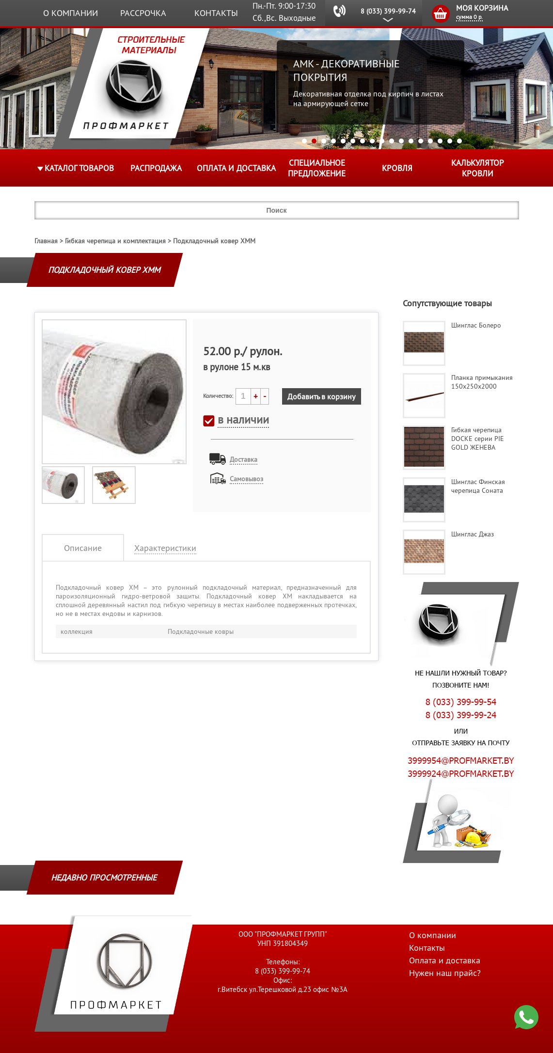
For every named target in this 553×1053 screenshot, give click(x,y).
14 (430, 141)
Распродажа (156, 168)
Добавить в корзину (321, 396)
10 (391, 141)
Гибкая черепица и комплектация (115, 240)
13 (420, 141)
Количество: (218, 395)
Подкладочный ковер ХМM (214, 240)
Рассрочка (143, 12)
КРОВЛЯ (397, 168)
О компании (70, 12)
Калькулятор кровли (477, 168)
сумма (469, 16)
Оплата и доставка (236, 168)
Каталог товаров (79, 168)
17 (459, 141)
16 (449, 141)
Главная (46, 240)
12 (411, 141)
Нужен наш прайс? (445, 972)
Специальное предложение (317, 168)
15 (440, 141)
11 (401, 141)
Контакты (216, 12)
